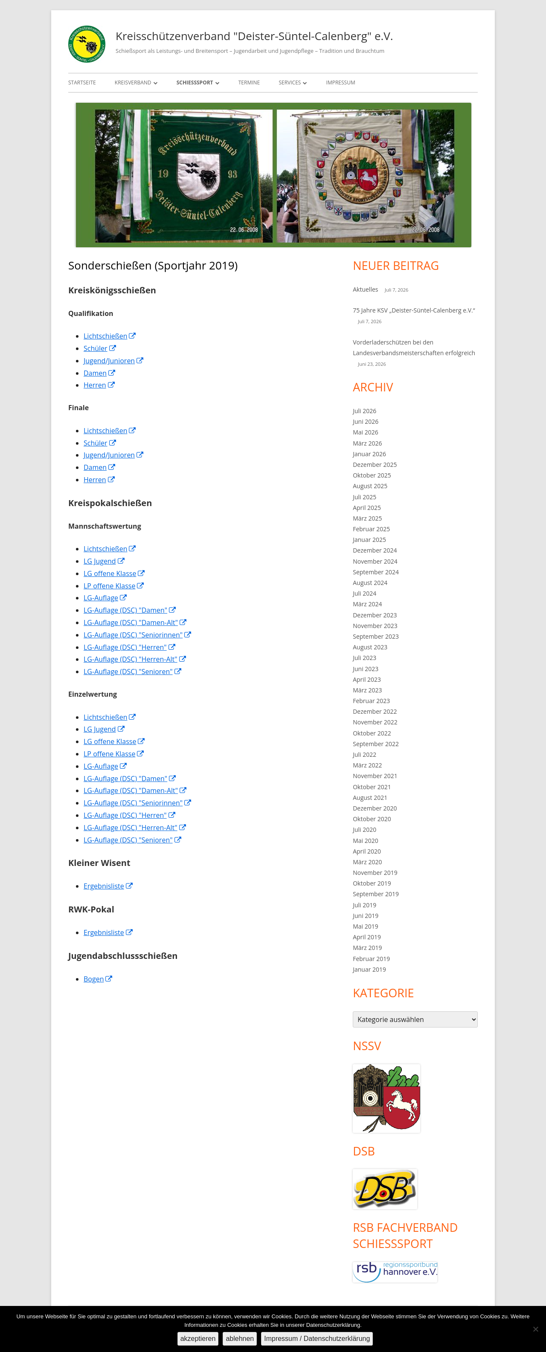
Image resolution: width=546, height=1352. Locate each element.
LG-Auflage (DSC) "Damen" (130, 610)
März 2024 (367, 604)
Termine (249, 82)
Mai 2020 (365, 841)
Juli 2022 (364, 754)
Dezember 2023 (375, 615)
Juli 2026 (364, 411)
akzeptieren (198, 1338)
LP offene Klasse (114, 586)
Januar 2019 (369, 969)
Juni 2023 (365, 669)
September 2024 (376, 572)
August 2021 (370, 797)
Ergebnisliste (109, 886)
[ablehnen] (535, 1329)
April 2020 (367, 851)
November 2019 (375, 873)
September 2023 (376, 636)
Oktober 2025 (372, 475)
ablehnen (240, 1338)
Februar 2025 (371, 529)
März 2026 (367, 443)
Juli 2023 (364, 658)
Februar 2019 (371, 959)
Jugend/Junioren (114, 360)
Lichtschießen (110, 336)
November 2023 (375, 626)
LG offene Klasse (114, 573)
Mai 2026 (365, 432)
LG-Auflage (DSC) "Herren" (130, 647)
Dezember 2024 (375, 550)
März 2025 (367, 518)
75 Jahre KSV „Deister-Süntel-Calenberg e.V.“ (414, 310)
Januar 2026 (369, 454)
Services (290, 82)
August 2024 (370, 583)
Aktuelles (365, 289)
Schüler (100, 348)
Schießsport (195, 82)
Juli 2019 (364, 905)
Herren (100, 385)
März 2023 (367, 690)
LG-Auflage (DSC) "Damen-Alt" (135, 622)
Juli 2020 (364, 829)
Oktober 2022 (372, 733)
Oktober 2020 (372, 819)
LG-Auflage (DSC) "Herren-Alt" (135, 659)
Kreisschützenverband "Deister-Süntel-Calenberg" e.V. (254, 35)
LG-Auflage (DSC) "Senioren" (133, 671)
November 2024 (375, 561)
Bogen (98, 979)
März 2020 (367, 862)
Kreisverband (133, 82)
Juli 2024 (364, 593)
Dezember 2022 (375, 711)
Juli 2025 (364, 497)
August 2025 (370, 486)
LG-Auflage (106, 597)
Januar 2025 (369, 540)
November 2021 (375, 776)
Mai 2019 (365, 926)
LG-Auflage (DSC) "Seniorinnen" (138, 635)
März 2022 (367, 765)
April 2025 (367, 508)
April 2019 (367, 937)
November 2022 (375, 722)
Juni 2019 (365, 916)
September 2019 (376, 894)
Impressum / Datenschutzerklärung (317, 1338)
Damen (100, 373)
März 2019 (367, 948)
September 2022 (376, 744)
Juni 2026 (365, 421)
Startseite (82, 82)
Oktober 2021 (372, 787)
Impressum (340, 82)
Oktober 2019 (372, 883)
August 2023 (370, 647)
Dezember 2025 (375, 464)
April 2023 (367, 679)
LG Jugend (104, 561)
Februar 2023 (371, 701)
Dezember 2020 (375, 808)
